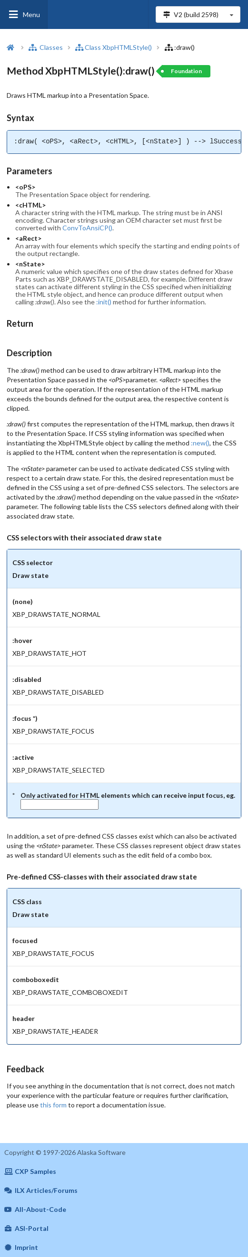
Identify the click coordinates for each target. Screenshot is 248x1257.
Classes (46, 47)
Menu (24, 14)
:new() (200, 443)
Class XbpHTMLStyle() (113, 47)
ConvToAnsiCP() (87, 228)
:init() (103, 302)
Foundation (186, 71)
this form (53, 1105)
